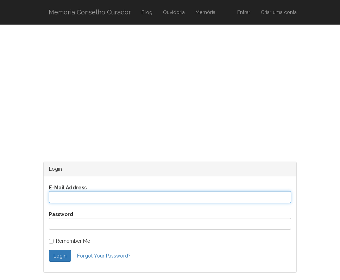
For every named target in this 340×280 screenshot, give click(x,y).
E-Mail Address (68, 187)
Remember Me (69, 241)
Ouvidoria (174, 12)
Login (60, 256)
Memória (205, 12)
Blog (146, 12)
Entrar (243, 12)
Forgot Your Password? (104, 256)
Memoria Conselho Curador (90, 12)
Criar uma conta (279, 12)
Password (61, 214)
